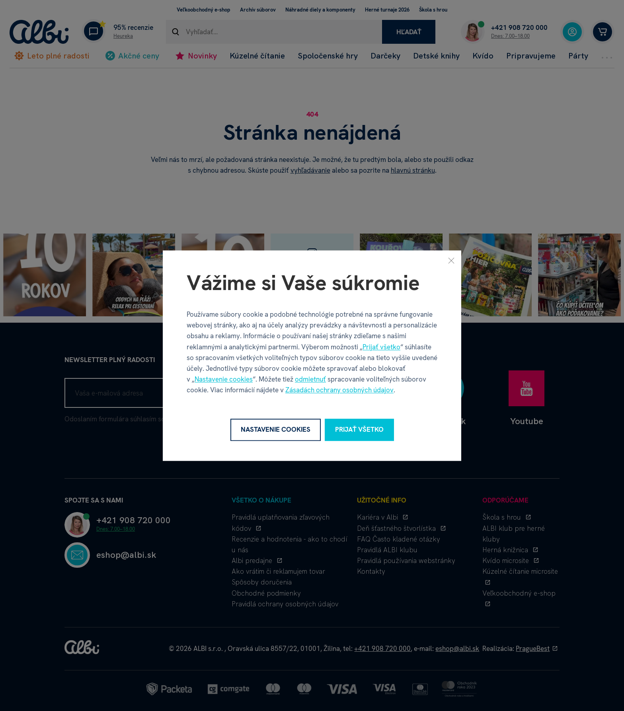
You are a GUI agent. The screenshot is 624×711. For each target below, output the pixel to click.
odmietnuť (310, 379)
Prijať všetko (381, 347)
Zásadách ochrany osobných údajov (339, 390)
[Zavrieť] (451, 260)
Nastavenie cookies (224, 379)
